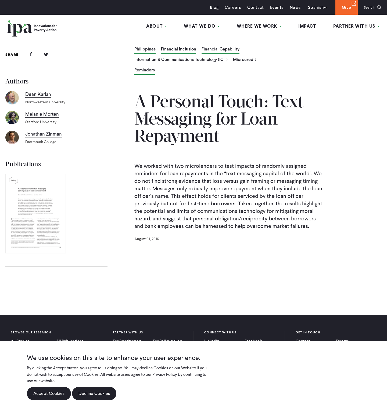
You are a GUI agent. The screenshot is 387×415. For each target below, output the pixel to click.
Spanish (312, 7)
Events (273, 7)
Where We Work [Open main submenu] (261, 26)
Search (367, 7)
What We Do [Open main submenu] (205, 26)
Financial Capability (220, 49)
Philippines (145, 49)
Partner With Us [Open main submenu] (357, 26)
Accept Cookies (48, 393)
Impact (309, 26)
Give (343, 7)
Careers (229, 7)
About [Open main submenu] (161, 26)
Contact (252, 7)
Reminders (144, 70)
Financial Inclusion (178, 49)
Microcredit (244, 59)
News (291, 7)
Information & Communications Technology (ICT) (181, 59)
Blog (211, 7)
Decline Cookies (94, 393)
